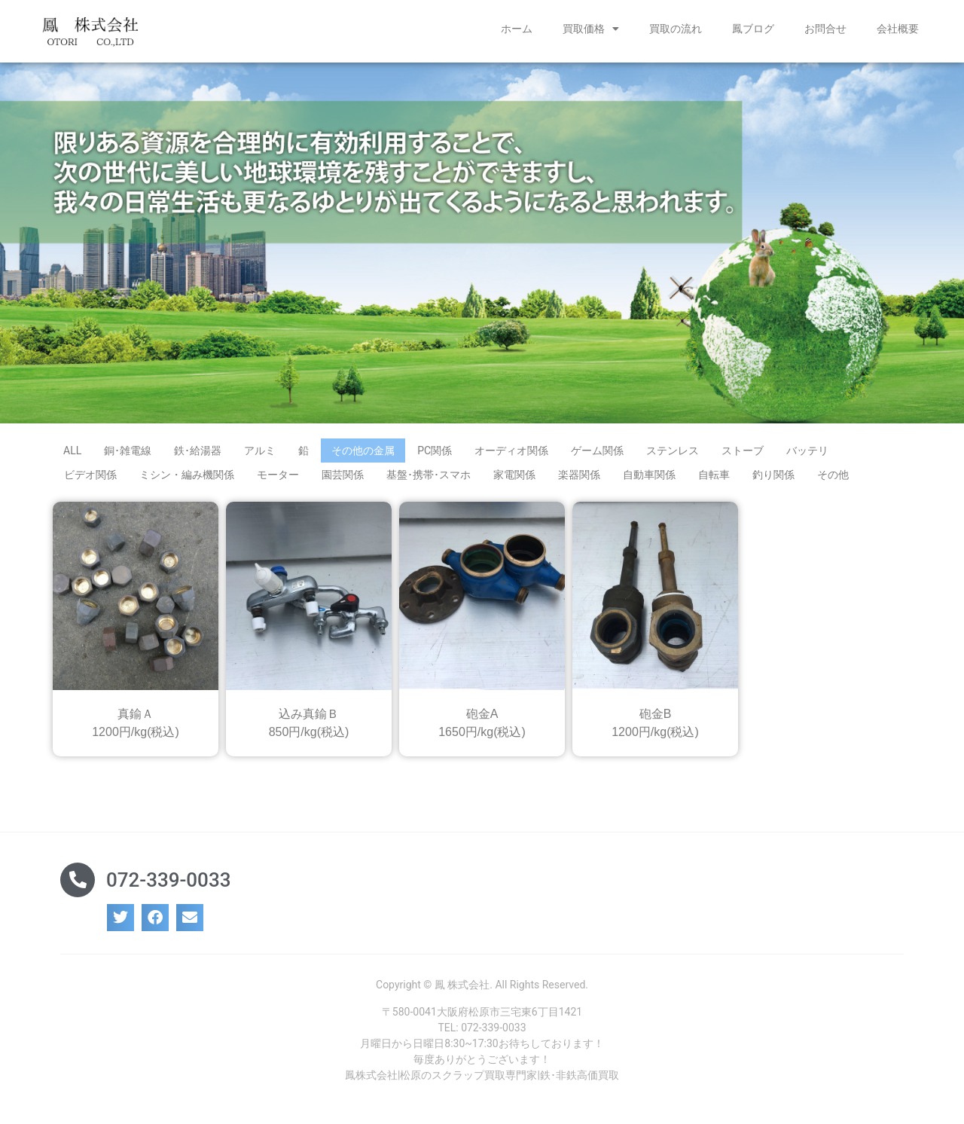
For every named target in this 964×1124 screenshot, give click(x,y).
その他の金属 (363, 450)
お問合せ (825, 29)
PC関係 (434, 450)
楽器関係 (579, 475)
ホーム (516, 29)
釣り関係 (773, 475)
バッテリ (807, 450)
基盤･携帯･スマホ (428, 475)
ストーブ (742, 450)
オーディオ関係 (511, 450)
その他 (833, 475)
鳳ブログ (753, 29)
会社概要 (898, 29)
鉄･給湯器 (197, 450)
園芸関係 (343, 475)
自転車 (714, 475)
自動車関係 (649, 475)
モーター (278, 475)
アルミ (260, 450)
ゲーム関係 (597, 450)
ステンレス (672, 450)
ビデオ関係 (90, 475)
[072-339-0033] (77, 880)
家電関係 (514, 475)
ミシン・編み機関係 (186, 475)
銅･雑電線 (127, 450)
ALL (72, 450)
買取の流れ (675, 29)
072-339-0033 (168, 880)
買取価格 (591, 28)
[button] (120, 917)
